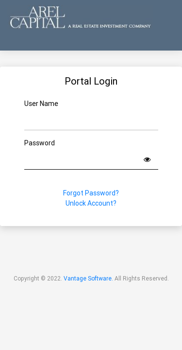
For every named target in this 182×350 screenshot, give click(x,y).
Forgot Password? (91, 193)
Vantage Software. (88, 278)
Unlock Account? (91, 203)
